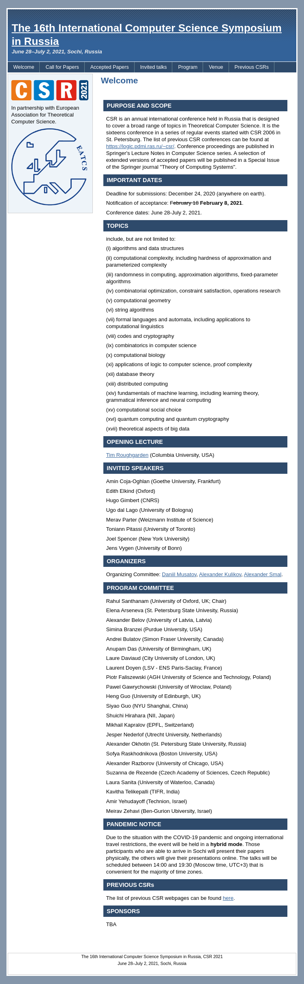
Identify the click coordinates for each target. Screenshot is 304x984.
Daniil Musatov (179, 574)
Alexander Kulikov (220, 574)
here (228, 898)
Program (187, 67)
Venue (216, 67)
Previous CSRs (252, 67)
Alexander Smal (263, 574)
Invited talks (153, 67)
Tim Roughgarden (127, 455)
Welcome (23, 67)
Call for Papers (62, 67)
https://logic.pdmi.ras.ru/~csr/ (140, 146)
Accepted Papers (109, 67)
